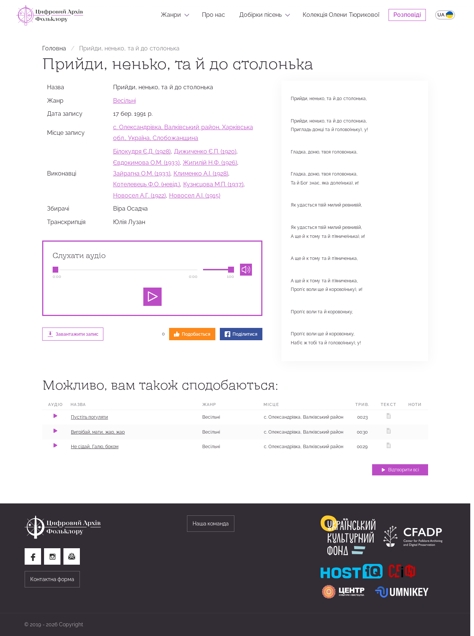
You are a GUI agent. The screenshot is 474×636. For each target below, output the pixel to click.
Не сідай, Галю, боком (94, 446)
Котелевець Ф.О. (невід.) (146, 184)
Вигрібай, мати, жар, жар (98, 432)
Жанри (171, 15)
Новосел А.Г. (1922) (139, 195)
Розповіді (407, 15)
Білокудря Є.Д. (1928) (142, 151)
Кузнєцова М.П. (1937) (213, 184)
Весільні (124, 100)
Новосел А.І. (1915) (195, 195)
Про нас (213, 15)
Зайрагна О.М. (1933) (142, 173)
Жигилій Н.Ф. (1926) (210, 162)
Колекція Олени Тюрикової (341, 15)
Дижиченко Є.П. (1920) (205, 151)
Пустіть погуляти (89, 417)
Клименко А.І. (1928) (201, 173)
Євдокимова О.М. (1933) (146, 162)
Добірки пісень (260, 15)
